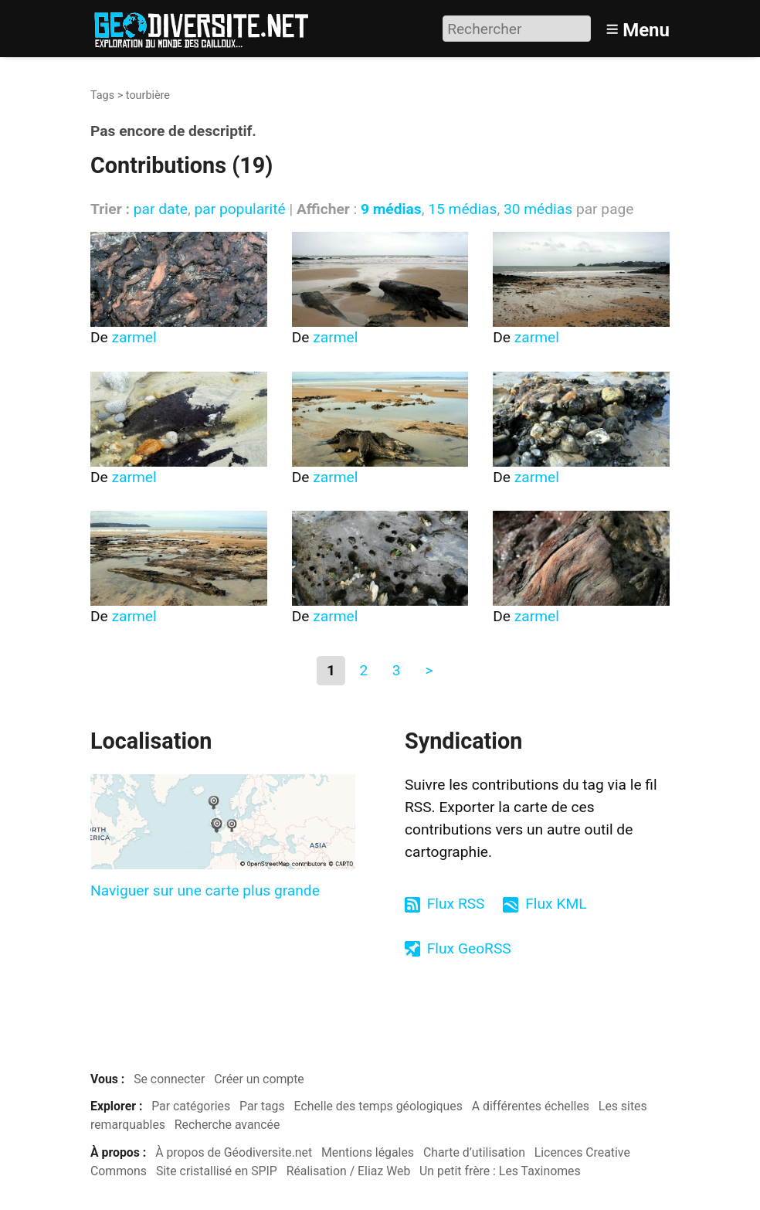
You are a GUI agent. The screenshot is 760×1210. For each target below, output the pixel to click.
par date (161, 209)
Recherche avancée (227, 1124)
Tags (102, 95)
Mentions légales (367, 1152)
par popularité (239, 209)
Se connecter (169, 1079)
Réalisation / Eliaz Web (349, 1171)
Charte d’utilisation (474, 1152)
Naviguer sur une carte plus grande (205, 890)
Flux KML (555, 904)
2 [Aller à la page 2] (363, 670)
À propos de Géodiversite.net (233, 1152)
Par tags (262, 1106)
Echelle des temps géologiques (378, 1106)
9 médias (391, 209)
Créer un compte (259, 1079)
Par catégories (190, 1106)
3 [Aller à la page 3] (396, 670)
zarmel (134, 337)
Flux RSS (456, 904)
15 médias (462, 209)
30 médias (538, 209)
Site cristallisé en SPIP (216, 1171)
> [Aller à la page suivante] (429, 670)
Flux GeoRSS (469, 948)
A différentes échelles (530, 1106)
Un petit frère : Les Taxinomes (500, 1171)
